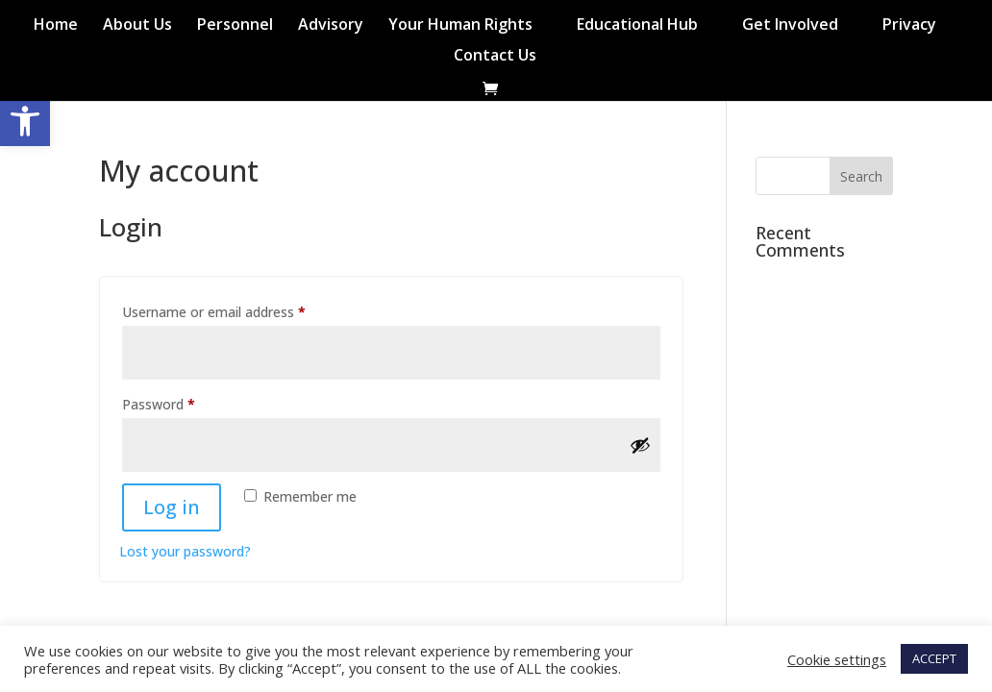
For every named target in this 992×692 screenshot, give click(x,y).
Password (185, 402)
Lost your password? (185, 551)
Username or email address (241, 310)
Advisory (330, 26)
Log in (171, 507)
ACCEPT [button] (934, 658)
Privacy (909, 26)
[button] (25, 121)
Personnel (235, 26)
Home (56, 26)
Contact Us (495, 56)
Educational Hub (637, 26)
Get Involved (790, 26)
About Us (137, 26)
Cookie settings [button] (836, 659)
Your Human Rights (460, 26)
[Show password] (640, 445)
